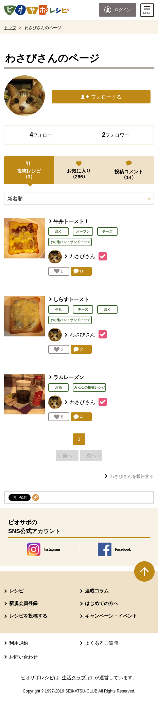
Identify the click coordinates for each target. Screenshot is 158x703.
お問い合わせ (23, 657)
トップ (10, 27)
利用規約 (18, 643)
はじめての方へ (101, 603)
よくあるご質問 (101, 643)
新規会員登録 (23, 603)
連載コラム (97, 590)
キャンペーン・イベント (111, 616)
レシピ (16, 590)
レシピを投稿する (28, 616)
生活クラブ (77, 677)
